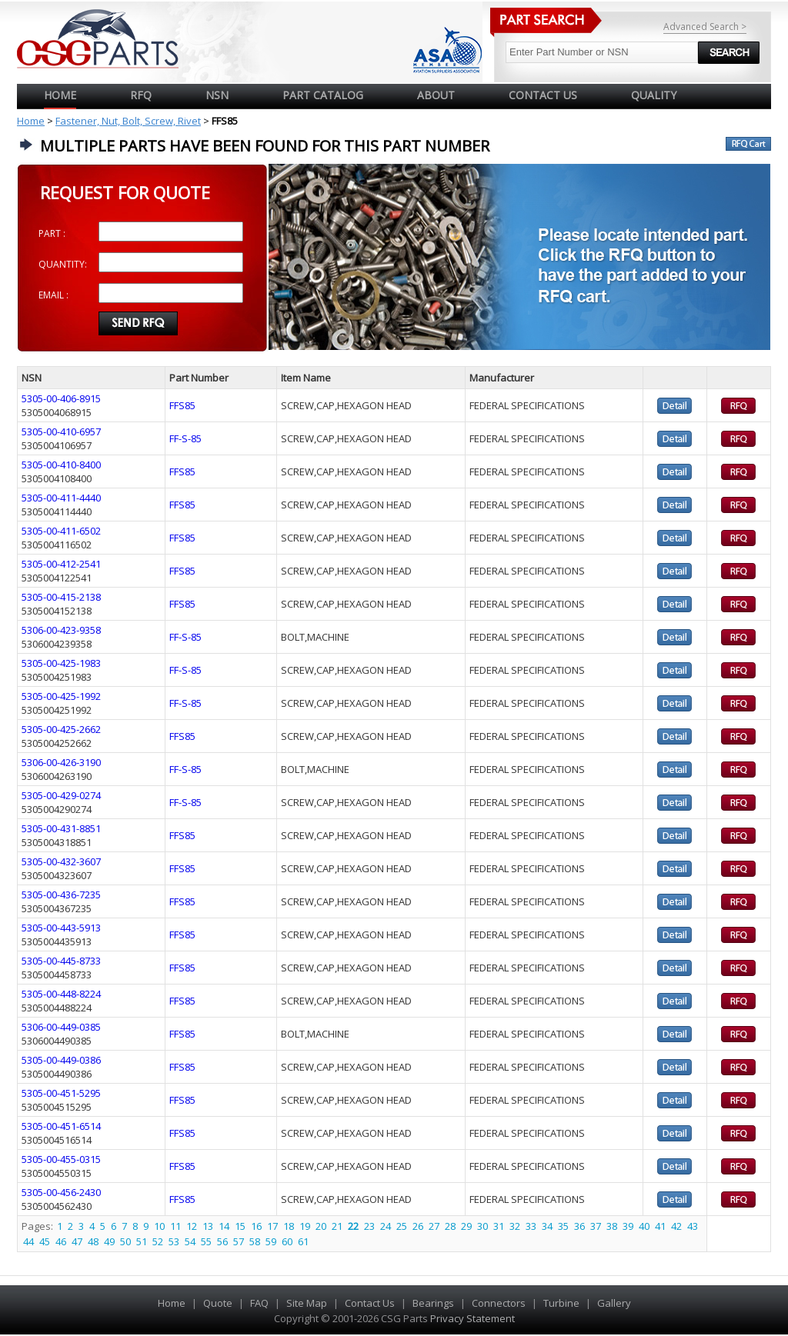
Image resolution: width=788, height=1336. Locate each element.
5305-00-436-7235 (61, 894)
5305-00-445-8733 (61, 961)
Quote (217, 1303)
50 (125, 1241)
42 (676, 1226)
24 (385, 1226)
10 (159, 1226)
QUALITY (653, 95)
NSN (217, 95)
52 (157, 1241)
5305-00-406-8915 (61, 398)
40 (644, 1226)
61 (303, 1241)
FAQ (259, 1303)
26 (417, 1226)
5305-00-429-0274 (61, 795)
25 (401, 1226)
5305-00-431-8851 (61, 828)
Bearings (433, 1303)
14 (224, 1226)
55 (206, 1241)
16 (256, 1226)
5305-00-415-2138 (61, 597)
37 (595, 1226)
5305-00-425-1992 (61, 696)
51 (141, 1241)
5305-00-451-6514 (61, 1126)
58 (254, 1241)
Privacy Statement (471, 1318)
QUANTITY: (62, 264)
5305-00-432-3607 (61, 861)
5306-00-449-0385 (61, 1027)
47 (77, 1241)
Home (60, 95)
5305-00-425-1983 (61, 663)
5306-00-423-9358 (61, 630)
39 (628, 1226)
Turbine (561, 1303)
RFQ (141, 95)
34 (547, 1226)
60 (287, 1241)
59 (270, 1241)
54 (190, 1241)
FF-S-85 (185, 438)
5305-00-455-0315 (61, 1159)
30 (482, 1226)
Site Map (306, 1303)
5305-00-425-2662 (61, 729)
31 (498, 1226)
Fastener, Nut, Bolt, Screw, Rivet (128, 121)
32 (514, 1226)
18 (288, 1226)
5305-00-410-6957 (61, 431)
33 (531, 1226)
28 (450, 1226)
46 (60, 1241)
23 (369, 1226)
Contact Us (370, 1303)
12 (191, 1226)
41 (660, 1226)
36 (579, 1226)
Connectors (499, 1303)
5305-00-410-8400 (61, 464)
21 (337, 1226)
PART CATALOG (322, 95)
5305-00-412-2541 (61, 564)
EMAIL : (53, 295)
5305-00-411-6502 (61, 531)
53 (174, 1241)
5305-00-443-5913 (61, 928)
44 (28, 1241)
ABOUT (436, 95)
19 (304, 1226)
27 (434, 1226)
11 (175, 1226)
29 (466, 1226)
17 (272, 1226)
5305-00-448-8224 (61, 994)
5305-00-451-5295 (61, 1093)
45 (44, 1241)
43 (692, 1226)
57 (238, 1241)
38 (611, 1226)
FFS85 (182, 405)
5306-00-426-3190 (61, 762)
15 (240, 1226)
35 (563, 1226)
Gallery (614, 1303)
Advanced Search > (704, 26)
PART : (51, 233)
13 (207, 1226)
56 (222, 1241)
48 (93, 1241)
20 (321, 1226)
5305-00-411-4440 (61, 498)
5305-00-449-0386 (61, 1060)
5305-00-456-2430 (61, 1192)
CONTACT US (543, 95)
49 (109, 1241)
